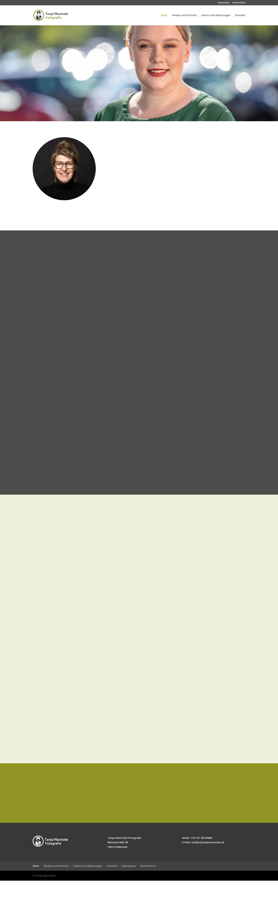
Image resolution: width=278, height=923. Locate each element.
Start (164, 15)
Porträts (140, 150)
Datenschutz (238, 3)
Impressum (223, 3)
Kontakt (240, 15)
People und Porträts (184, 15)
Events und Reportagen (215, 15)
